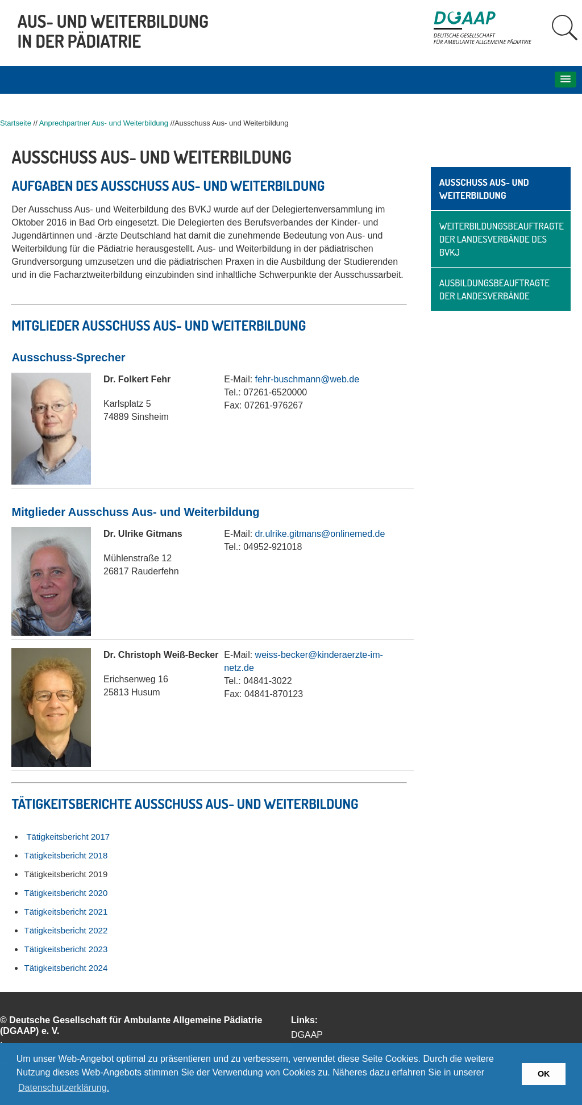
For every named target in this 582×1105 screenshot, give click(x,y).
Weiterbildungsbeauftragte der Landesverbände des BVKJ (501, 239)
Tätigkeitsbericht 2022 (65, 930)
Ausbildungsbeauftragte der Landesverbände (494, 289)
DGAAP (307, 1035)
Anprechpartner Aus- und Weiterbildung (103, 123)
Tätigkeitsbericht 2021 (65, 911)
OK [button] (544, 1073)
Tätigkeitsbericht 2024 (65, 968)
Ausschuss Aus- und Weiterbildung (484, 188)
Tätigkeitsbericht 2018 (65, 855)
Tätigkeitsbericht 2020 (65, 893)
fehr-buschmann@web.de (307, 379)
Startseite (15, 123)
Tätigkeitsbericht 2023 (65, 949)
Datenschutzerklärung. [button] (63, 1088)
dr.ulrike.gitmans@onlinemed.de (320, 534)
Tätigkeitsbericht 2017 (68, 836)
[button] (565, 79)
